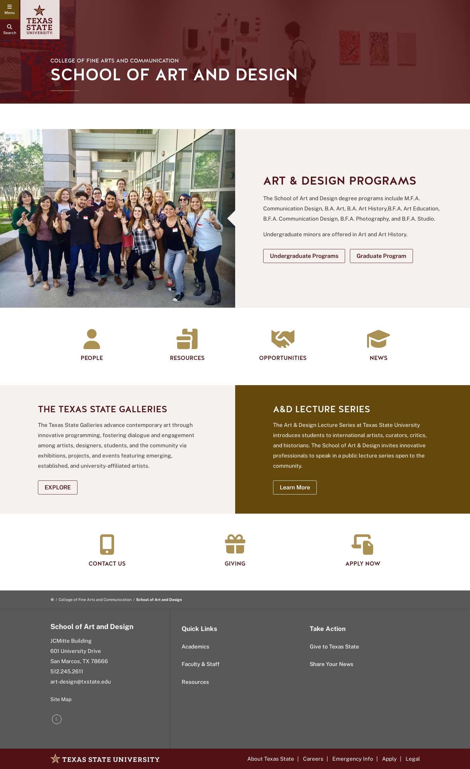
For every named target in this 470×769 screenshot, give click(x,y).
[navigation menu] (9, 9)
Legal (413, 759)
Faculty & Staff (201, 664)
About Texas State (270, 759)
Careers (313, 759)
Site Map (61, 699)
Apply (389, 759)
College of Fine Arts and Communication (114, 60)
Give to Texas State (334, 646)
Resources (195, 682)
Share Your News (331, 664)
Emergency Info (352, 759)
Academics (195, 646)
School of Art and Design (92, 626)
